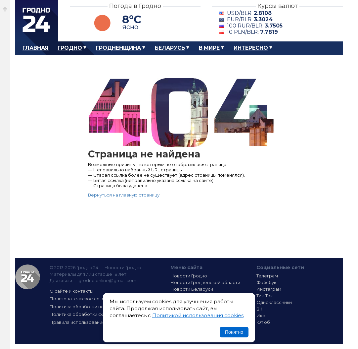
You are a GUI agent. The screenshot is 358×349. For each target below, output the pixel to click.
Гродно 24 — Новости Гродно (27, 276)
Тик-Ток (264, 295)
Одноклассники (274, 302)
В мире (209, 48)
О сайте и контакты (71, 291)
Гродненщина (118, 48)
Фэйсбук (266, 282)
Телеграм (267, 275)
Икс (260, 315)
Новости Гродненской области (205, 282)
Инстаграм (268, 289)
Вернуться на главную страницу (123, 195)
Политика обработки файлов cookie (91, 314)
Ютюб (263, 322)
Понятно (234, 332)
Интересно (251, 48)
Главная (35, 48)
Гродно (70, 48)
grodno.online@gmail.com (107, 280)
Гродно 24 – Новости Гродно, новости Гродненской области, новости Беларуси (36, 20)
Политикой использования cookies (198, 315)
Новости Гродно (188, 275)
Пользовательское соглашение (86, 298)
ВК (259, 309)
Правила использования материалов (92, 322)
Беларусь (170, 48)
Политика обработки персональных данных (99, 306)
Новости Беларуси (191, 289)
